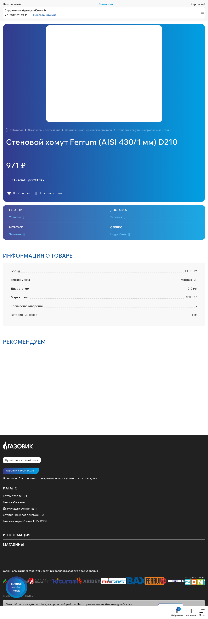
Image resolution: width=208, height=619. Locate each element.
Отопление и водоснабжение (25, 516)
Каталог (11, 489)
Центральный (12, 4)
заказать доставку (28, 180)
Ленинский (106, 4)
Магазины (13, 546)
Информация (17, 537)
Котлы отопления (16, 497)
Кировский (198, 4)
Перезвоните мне (44, 15)
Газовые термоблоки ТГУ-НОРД (26, 523)
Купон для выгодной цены (21, 460)
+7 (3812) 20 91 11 (16, 15)
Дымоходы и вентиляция (21, 510)
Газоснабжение (14, 503)
